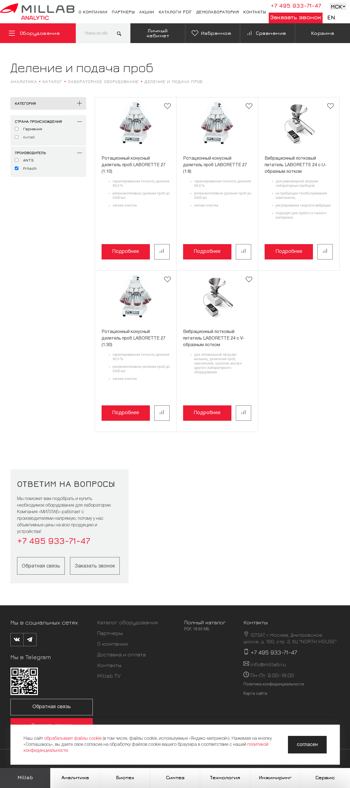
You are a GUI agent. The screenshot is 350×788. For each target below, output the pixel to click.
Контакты (254, 11)
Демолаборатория (217, 11)
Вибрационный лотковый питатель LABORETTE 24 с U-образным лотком (296, 165)
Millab (25, 777)
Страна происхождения (38, 121)
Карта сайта (255, 694)
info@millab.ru (268, 664)
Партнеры (123, 11)
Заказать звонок (295, 17)
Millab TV (109, 676)
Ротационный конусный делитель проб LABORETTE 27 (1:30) (134, 338)
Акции (146, 11)
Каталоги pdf (175, 11)
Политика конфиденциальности (273, 684)
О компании (93, 11)
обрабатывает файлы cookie (73, 739)
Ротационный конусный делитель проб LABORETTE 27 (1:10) (134, 165)
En (331, 17)
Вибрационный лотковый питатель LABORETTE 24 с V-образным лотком (214, 338)
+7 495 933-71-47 (296, 5)
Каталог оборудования (127, 622)
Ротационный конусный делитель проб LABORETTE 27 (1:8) (215, 165)
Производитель (30, 152)
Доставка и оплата (121, 654)
